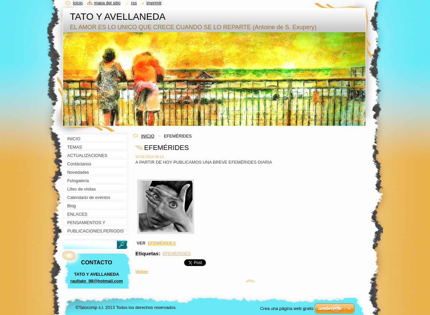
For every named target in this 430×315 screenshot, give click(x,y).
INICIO (147, 136)
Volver (141, 271)
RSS (134, 2)
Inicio (78, 2)
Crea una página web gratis (286, 308)
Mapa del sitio (107, 2)
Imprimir (154, 2)
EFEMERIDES (176, 253)
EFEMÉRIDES (162, 243)
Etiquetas (147, 253)
